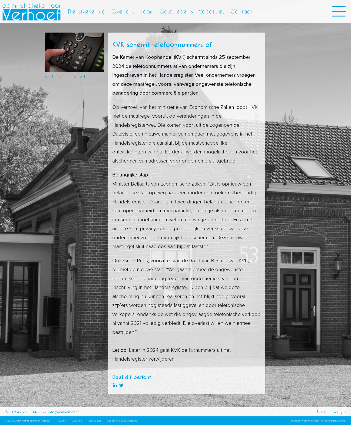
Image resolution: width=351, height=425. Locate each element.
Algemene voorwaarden (122, 420)
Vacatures (212, 11)
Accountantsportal (335, 420)
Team (147, 11)
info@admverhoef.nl (64, 412)
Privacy (61, 420)
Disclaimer (94, 420)
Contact (241, 11)
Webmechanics (310, 420)
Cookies (77, 420)
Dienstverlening (87, 11)
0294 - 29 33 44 (24, 412)
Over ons (123, 11)
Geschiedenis (176, 11)
